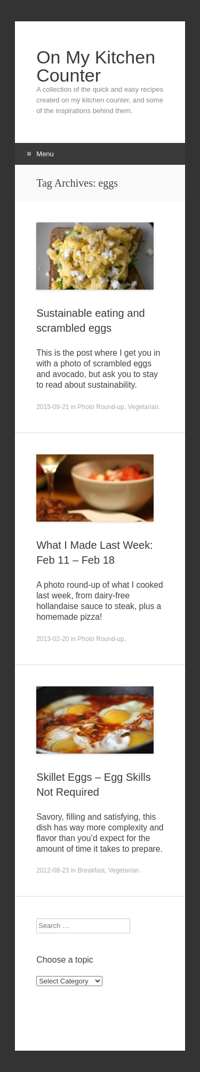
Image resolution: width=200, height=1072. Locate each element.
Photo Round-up (101, 407)
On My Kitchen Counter (95, 66)
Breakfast (91, 870)
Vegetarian (143, 407)
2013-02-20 (52, 639)
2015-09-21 (52, 407)
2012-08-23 (52, 870)
